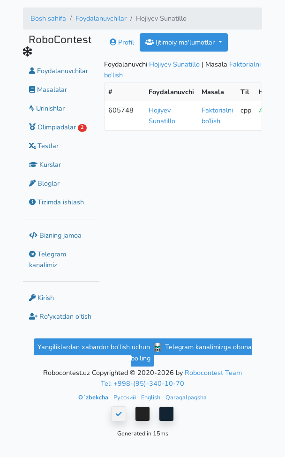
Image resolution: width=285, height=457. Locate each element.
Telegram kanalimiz (47, 259)
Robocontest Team (213, 372)
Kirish (41, 297)
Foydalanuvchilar (101, 18)
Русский (125, 397)
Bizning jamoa (55, 235)
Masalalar (48, 89)
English (151, 397)
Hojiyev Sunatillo (174, 64)
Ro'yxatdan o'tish (60, 316)
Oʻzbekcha (94, 397)
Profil (122, 42)
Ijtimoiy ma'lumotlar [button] (181, 42)
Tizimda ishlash (56, 202)
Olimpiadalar (58, 127)
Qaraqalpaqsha (186, 397)
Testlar (44, 145)
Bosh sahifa (48, 18)
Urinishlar (47, 108)
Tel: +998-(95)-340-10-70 (142, 383)
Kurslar (45, 164)
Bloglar (44, 183)
